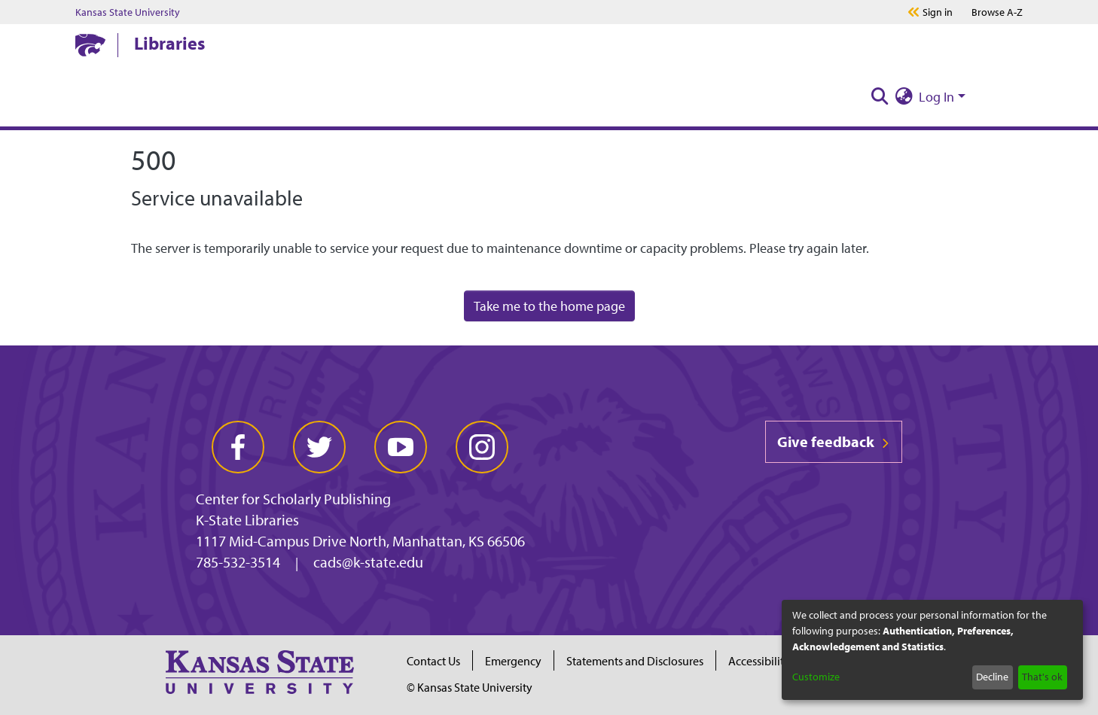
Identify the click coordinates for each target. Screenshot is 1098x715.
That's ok (1042, 676)
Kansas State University (127, 12)
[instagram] (482, 447)
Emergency (513, 660)
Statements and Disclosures (634, 660)
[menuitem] (903, 97)
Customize (816, 676)
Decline (992, 676)
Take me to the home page (549, 306)
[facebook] (238, 447)
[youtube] (400, 447)
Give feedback (833, 441)
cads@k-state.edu (368, 561)
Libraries (169, 43)
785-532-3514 (238, 561)
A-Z (997, 12)
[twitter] (319, 447)
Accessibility (759, 660)
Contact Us (433, 660)
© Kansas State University (469, 687)
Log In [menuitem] (936, 96)
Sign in (938, 12)
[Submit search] (879, 97)
